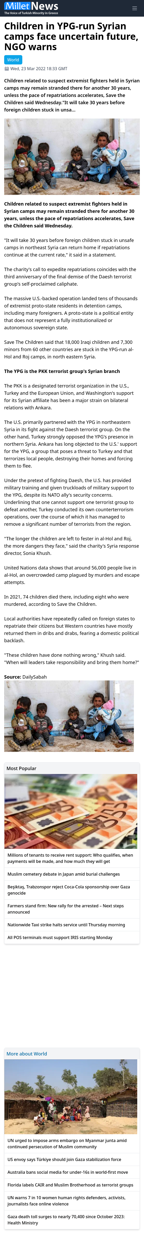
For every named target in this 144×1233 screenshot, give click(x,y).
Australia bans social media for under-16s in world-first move (68, 1172)
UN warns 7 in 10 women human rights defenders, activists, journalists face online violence (67, 1201)
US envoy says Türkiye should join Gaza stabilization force (64, 1159)
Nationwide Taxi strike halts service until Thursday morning (66, 925)
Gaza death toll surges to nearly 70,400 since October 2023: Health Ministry (66, 1220)
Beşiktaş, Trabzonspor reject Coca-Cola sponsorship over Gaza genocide (69, 890)
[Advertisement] (72, 995)
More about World (26, 1054)
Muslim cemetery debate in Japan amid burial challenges (64, 874)
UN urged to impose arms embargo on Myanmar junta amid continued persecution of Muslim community (67, 1144)
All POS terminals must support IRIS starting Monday (60, 937)
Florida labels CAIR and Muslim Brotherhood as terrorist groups (70, 1185)
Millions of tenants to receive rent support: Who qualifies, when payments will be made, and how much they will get (70, 858)
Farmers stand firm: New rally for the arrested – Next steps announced (66, 909)
